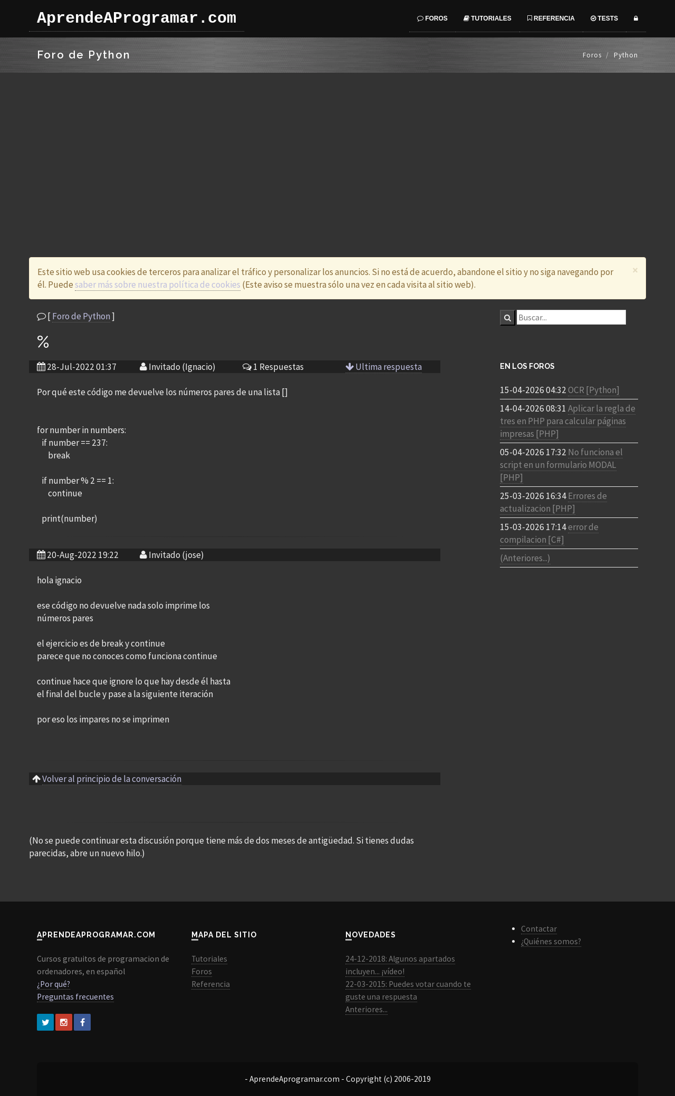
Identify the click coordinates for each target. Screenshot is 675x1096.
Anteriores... (366, 1009)
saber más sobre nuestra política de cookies (157, 284)
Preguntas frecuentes (75, 997)
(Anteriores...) (525, 558)
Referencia (551, 18)
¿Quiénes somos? (551, 941)
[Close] (635, 270)
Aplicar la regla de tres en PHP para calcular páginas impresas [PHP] (567, 421)
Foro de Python (81, 316)
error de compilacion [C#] (549, 533)
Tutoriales (488, 18)
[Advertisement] (337, 152)
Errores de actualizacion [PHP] (553, 502)
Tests (604, 18)
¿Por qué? (53, 984)
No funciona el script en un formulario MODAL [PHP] (561, 464)
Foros (432, 18)
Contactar (539, 929)
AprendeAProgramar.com (136, 18)
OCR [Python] (594, 390)
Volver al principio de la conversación (111, 779)
